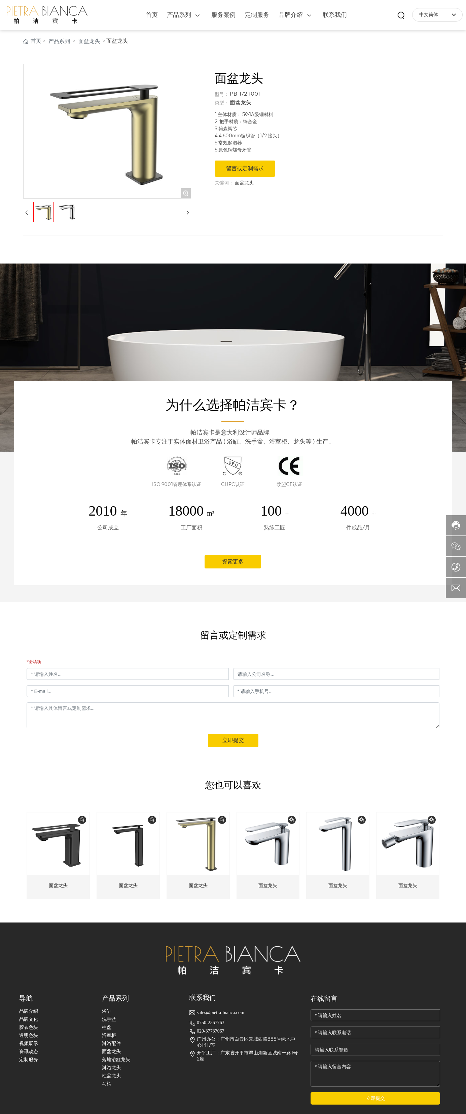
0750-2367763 (210, 1022)
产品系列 (59, 41)
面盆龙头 (89, 41)
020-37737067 (210, 1031)
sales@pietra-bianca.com (220, 1012)
